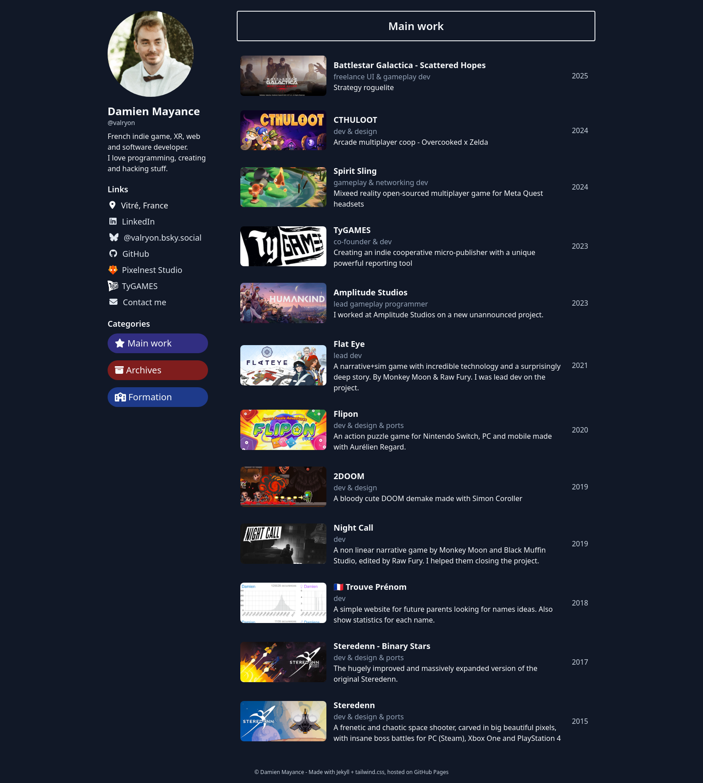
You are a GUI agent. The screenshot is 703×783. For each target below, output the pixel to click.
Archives (143, 370)
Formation (150, 397)
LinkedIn (138, 221)
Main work (149, 343)
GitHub (135, 253)
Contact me (144, 302)
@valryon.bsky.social (163, 237)
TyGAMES (140, 286)
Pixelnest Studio (152, 269)
